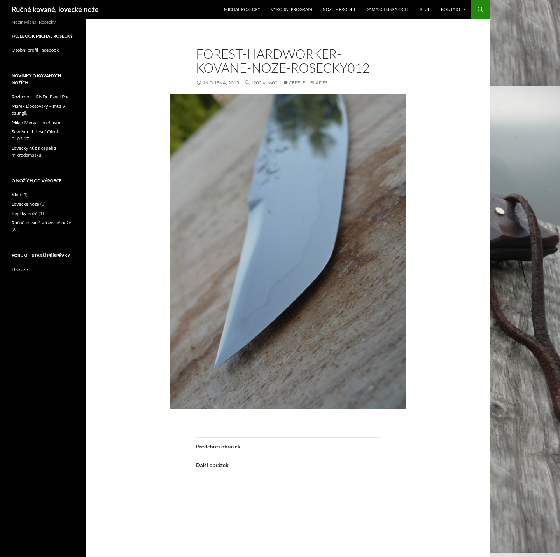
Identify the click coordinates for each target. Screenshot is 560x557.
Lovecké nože (25, 204)
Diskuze (20, 269)
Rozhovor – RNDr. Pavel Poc (41, 97)
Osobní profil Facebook (35, 50)
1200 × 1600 (264, 83)
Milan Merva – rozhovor (36, 122)
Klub (425, 9)
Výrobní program (291, 9)
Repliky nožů (24, 213)
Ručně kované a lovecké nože (41, 223)
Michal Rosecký (242, 9)
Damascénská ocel (388, 9)
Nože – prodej (338, 9)
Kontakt (451, 9)
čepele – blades (308, 83)
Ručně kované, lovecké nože (55, 9)
